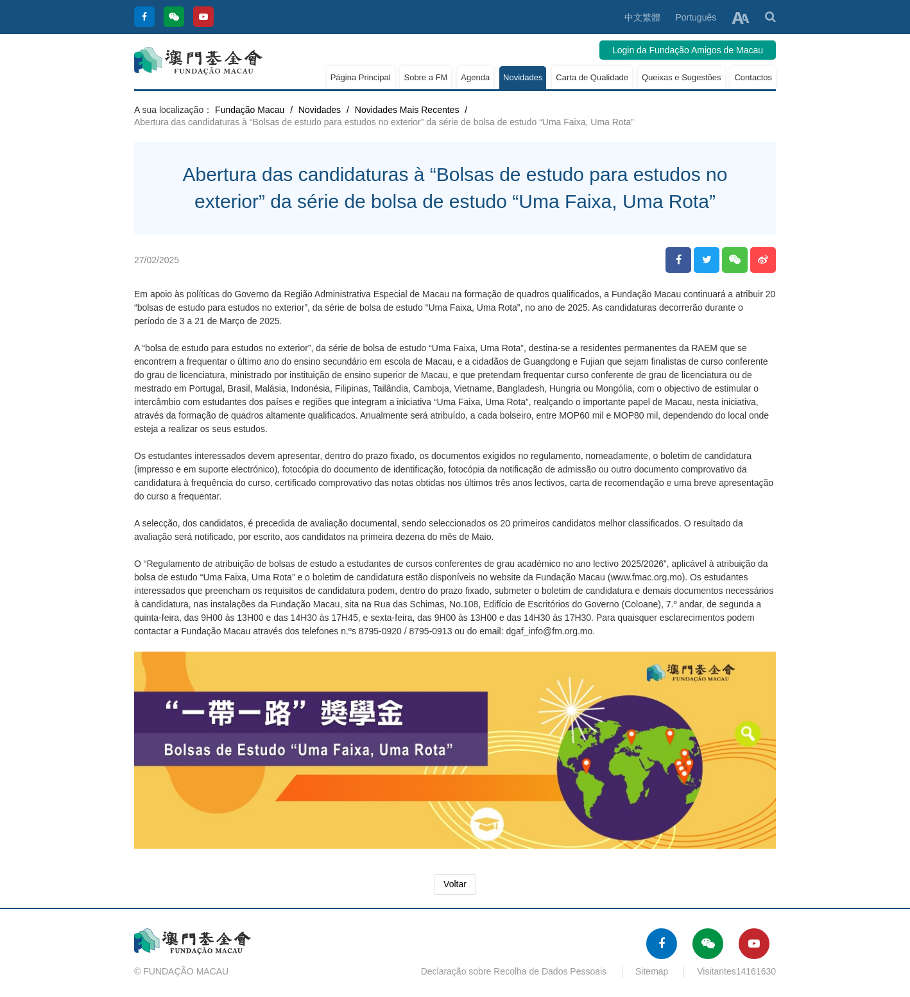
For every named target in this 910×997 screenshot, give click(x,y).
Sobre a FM (425, 77)
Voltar (455, 884)
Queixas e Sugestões (681, 77)
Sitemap (651, 971)
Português (695, 17)
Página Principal (361, 77)
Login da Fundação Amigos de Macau (687, 50)
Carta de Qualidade (592, 77)
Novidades (522, 77)
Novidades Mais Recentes (407, 110)
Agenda (475, 77)
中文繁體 (642, 17)
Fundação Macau (249, 110)
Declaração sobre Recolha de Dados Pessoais (514, 971)
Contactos (753, 77)
